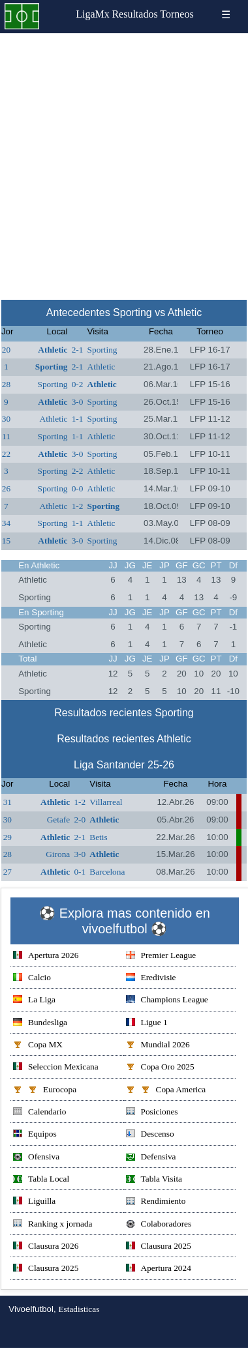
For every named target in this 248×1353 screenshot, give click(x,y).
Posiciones (152, 1113)
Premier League (161, 956)
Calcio (32, 978)
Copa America (166, 1090)
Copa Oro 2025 (160, 1068)
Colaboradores (159, 1225)
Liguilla (34, 1202)
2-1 (78, 350)
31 (7, 802)
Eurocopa (44, 1090)
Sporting (102, 350)
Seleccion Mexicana (56, 1068)
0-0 (78, 488)
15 (6, 541)
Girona (58, 854)
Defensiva (151, 1158)
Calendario (39, 1113)
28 (6, 384)
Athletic (52, 350)
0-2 (78, 384)
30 (6, 419)
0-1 (79, 872)
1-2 (78, 506)
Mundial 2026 (158, 1046)
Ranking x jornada (52, 1225)
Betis (98, 837)
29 (7, 837)
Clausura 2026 (45, 1247)
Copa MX (38, 1046)
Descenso (150, 1135)
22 (6, 454)
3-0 (78, 402)
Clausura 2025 (158, 1247)
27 (7, 872)
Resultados (134, 14)
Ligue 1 (147, 1023)
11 (6, 436)
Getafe (58, 819)
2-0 (79, 819)
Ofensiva (36, 1158)
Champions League (167, 1001)
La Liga (34, 1001)
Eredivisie (151, 978)
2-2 (78, 471)
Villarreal (105, 802)
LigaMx (93, 14)
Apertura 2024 (158, 1269)
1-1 (78, 419)
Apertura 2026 (45, 956)
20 (6, 350)
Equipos (35, 1135)
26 (6, 488)
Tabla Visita (154, 1180)
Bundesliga (40, 1023)
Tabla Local (41, 1180)
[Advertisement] (123, 163)
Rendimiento (156, 1202)
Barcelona (107, 872)
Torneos (176, 14)
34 (6, 523)
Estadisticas (78, 1309)
